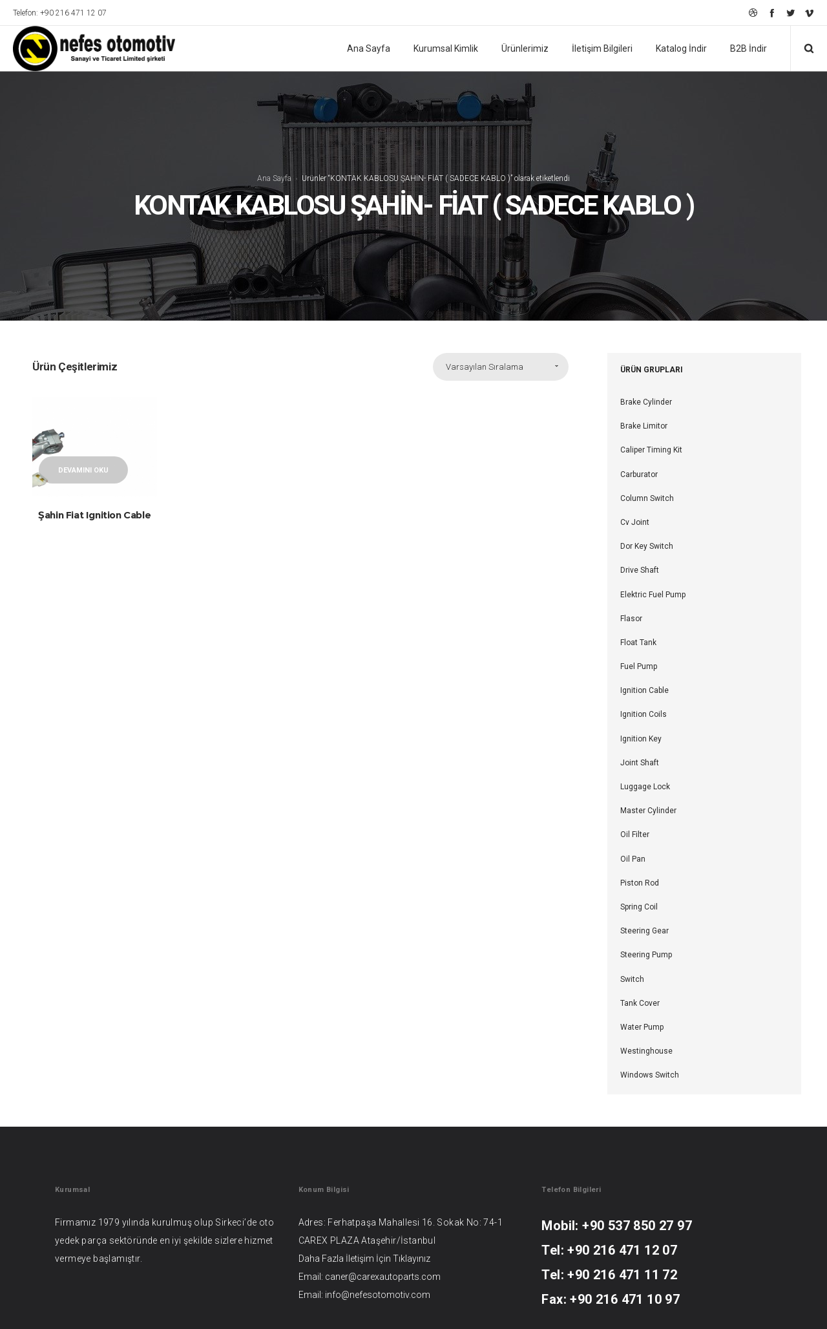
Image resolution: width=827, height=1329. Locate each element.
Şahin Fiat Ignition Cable (94, 515)
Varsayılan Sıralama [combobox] (484, 367)
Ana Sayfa (274, 177)
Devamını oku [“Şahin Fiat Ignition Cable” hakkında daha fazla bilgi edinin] (83, 470)
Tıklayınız (411, 1258)
